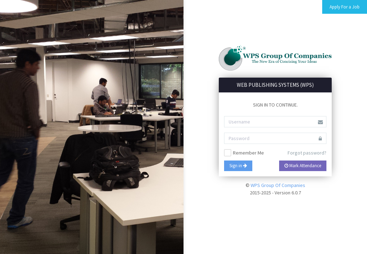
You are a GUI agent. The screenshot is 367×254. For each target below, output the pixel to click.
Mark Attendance (302, 166)
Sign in (238, 166)
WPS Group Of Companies (278, 185)
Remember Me (244, 152)
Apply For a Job (345, 7)
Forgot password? (307, 153)
